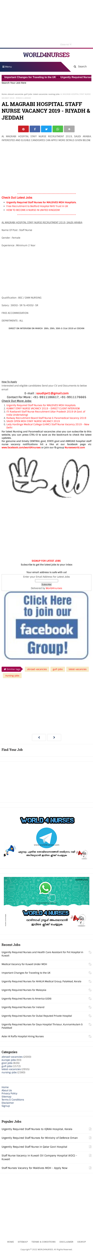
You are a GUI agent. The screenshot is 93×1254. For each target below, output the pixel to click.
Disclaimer (8, 1103)
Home (4, 94)
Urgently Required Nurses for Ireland (23, 1008)
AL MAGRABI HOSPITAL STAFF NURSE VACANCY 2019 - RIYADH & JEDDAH (46, 110)
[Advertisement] (46, 24)
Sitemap (6, 1097)
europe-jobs (9, 1060)
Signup (6, 1106)
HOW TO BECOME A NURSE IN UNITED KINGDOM (33, 210)
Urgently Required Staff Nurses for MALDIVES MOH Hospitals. (41, 202)
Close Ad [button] (66, 44)
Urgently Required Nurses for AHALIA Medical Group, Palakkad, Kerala (41, 982)
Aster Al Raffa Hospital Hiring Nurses (23, 1037)
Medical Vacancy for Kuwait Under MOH (24, 964)
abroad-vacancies (15, 94)
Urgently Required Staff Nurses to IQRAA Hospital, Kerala (37, 1129)
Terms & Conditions (13, 1100)
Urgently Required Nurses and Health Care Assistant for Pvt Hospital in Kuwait (42, 954)
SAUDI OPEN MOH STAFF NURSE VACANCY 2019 (33, 421)
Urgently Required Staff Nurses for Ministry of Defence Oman (40, 1138)
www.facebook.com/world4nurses (21, 448)
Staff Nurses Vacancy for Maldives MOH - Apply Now (34, 1168)
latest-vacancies (40, 94)
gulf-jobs (28, 94)
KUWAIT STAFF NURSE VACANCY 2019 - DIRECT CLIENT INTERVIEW (43, 409)
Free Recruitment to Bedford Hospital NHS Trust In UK (37, 206)
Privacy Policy (9, 1094)
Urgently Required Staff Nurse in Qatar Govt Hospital (34, 1147)
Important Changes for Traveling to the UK (34, 77)
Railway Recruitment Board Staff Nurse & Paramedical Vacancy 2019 (46, 418)
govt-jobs (7, 1063)
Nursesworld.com (75, 448)
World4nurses (54, 588)
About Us (7, 1091)
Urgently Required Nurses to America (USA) (26, 999)
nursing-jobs (54, 94)
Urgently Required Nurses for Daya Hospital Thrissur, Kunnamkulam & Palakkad (42, 1027)
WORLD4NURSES (46, 55)
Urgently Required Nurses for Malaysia (24, 990)
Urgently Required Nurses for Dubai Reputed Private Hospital (37, 1016)
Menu (7, 66)
